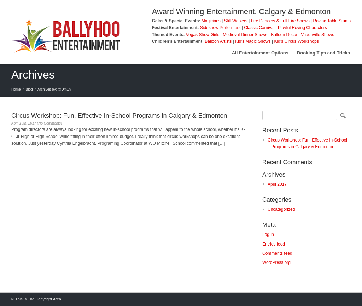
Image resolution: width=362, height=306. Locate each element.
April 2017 (277, 184)
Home (16, 89)
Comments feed (277, 253)
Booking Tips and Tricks (323, 53)
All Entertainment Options (260, 53)
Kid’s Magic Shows (253, 41)
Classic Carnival (259, 27)
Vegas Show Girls (203, 34)
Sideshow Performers (220, 27)
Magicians (211, 20)
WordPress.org (276, 262)
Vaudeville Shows (317, 34)
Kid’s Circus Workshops (296, 41)
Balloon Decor (284, 34)
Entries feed (273, 244)
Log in (268, 234)
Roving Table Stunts (332, 20)
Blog (29, 89)
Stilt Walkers (235, 20)
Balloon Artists (218, 41)
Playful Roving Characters (302, 27)
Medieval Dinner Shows (245, 34)
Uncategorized (281, 209)
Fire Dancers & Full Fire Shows (280, 20)
